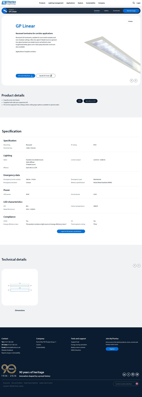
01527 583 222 (12, 345)
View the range (131, 11)
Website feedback (7, 350)
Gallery (106, 11)
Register (112, 349)
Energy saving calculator (79, 345)
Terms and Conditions (16, 383)
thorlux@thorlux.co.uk (13, 347)
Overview (97, 11)
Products (11, 9)
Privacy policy (6, 383)
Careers (38, 345)
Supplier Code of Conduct (45, 383)
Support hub (75, 342)
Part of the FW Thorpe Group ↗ (46, 342)
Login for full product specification (71, 231)
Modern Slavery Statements (31, 383)
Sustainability (40, 347)
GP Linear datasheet (25, 76)
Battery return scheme (78, 347)
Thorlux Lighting (19, 386)
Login (138, 3)
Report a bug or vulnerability (11, 353)
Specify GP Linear (45, 76)
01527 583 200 (8, 342)
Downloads (116, 11)
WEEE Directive (76, 350)
